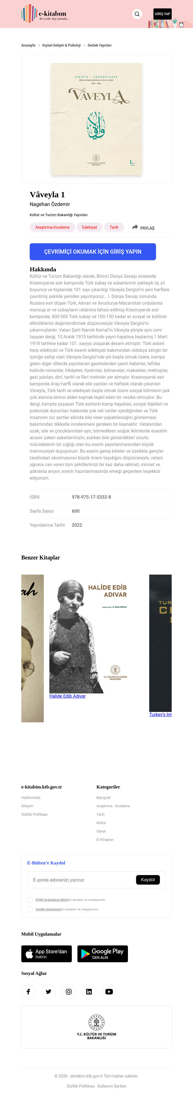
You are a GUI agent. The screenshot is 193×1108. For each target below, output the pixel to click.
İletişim (27, 806)
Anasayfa (28, 45)
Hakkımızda (30, 797)
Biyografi (103, 797)
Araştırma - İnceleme (113, 806)
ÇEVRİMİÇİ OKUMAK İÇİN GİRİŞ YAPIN (92, 251)
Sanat (101, 831)
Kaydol (148, 879)
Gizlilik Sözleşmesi (49, 909)
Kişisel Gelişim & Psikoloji (61, 45)
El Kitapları (105, 840)
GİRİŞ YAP (162, 14)
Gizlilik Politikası (34, 814)
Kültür (101, 823)
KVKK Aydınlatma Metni (52, 900)
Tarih (100, 814)
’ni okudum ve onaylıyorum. (71, 900)
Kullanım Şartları (112, 1086)
